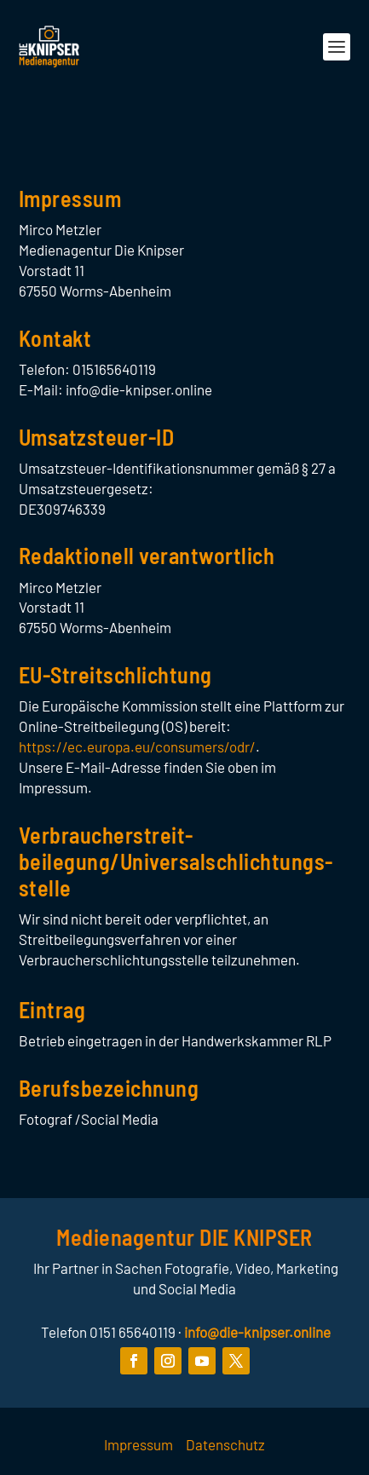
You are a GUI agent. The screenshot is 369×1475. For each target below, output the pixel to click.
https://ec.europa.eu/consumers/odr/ (137, 746)
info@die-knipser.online (257, 1331)
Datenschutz (225, 1444)
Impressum (138, 1444)
